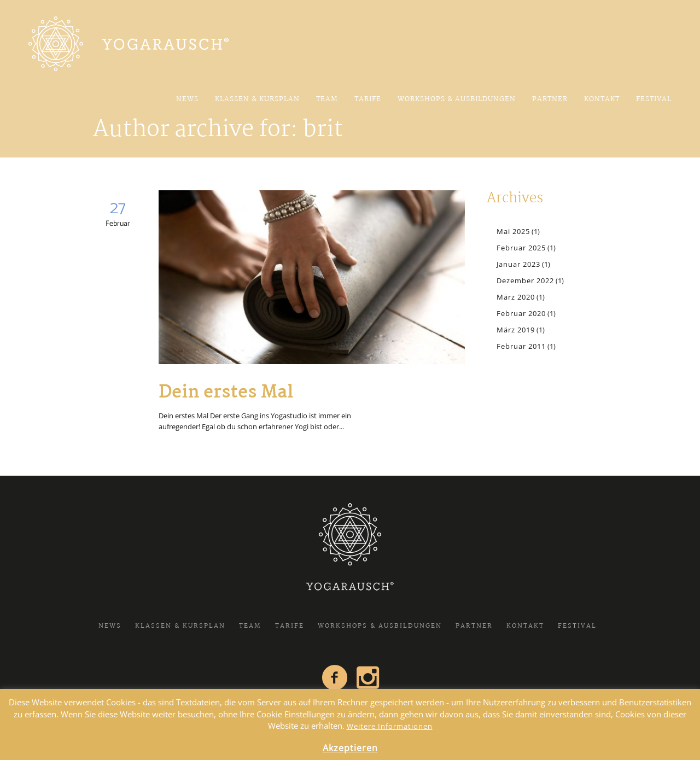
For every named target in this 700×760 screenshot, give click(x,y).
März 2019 (516, 330)
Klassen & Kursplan (180, 626)
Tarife (289, 626)
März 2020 (516, 297)
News (109, 626)
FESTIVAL (577, 626)
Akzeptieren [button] (350, 748)
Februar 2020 (521, 313)
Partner (474, 626)
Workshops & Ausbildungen (380, 626)
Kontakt (525, 626)
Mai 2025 (513, 231)
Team (250, 626)
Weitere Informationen (390, 726)
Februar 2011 (521, 346)
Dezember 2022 (525, 280)
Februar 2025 (521, 248)
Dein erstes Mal (226, 393)
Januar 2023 (518, 264)
